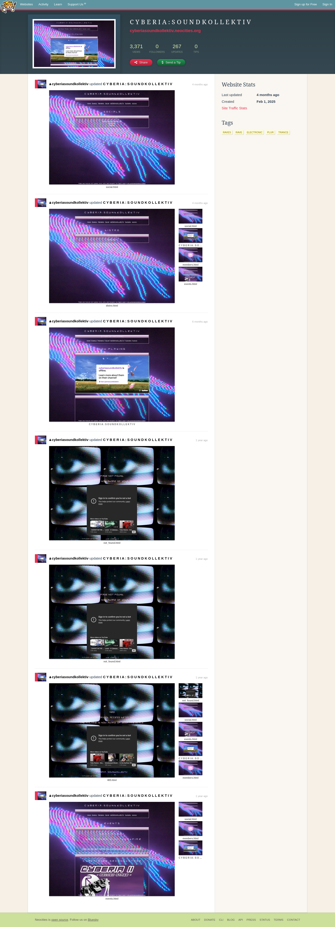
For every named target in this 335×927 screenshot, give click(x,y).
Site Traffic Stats (234, 108)
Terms (278, 919)
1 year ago (202, 440)
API (240, 919)
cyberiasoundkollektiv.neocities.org (165, 30)
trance (283, 132)
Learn (58, 4)
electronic (255, 132)
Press (251, 919)
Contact (293, 919)
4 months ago (200, 84)
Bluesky (93, 919)
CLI (221, 919)
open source (59, 919)
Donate (209, 919)
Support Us (77, 4)
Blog (231, 919)
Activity (43, 4)
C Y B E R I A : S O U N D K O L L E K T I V (137, 84)
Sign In (327, 4)
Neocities (41, 919)
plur (270, 132)
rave (239, 132)
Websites (26, 4)
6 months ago (200, 321)
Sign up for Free (305, 4)
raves (227, 132)
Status (265, 919)
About (196, 919)
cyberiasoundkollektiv (68, 84)
